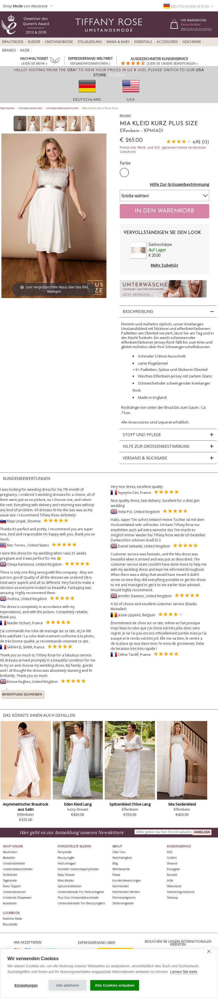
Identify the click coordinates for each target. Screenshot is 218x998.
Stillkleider (10, 875)
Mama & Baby (118, 42)
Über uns (118, 852)
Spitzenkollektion (69, 886)
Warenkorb (174, 886)
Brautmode (12, 42)
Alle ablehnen (67, 985)
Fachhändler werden (126, 892)
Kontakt (172, 875)
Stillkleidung (89, 42)
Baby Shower (66, 875)
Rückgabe (173, 869)
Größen (172, 858)
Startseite (7, 108)
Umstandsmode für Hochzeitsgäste (81, 892)
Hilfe (170, 880)
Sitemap (172, 898)
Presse (116, 875)
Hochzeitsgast (67, 863)
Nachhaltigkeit (122, 858)
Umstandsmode (59, 42)
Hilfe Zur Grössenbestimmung (179, 184)
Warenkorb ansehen (196, 28)
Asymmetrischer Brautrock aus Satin (25, 807)
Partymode (65, 852)
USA (131, 99)
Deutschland (87, 99)
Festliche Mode (12, 919)
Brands (9, 50)
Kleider (34, 42)
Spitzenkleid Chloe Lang (129, 804)
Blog (115, 863)
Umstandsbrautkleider (18, 869)
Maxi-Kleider (66, 880)
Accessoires (167, 42)
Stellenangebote (123, 903)
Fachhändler (120, 886)
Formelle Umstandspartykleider (78, 869)
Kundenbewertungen (126, 880)
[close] (208, 951)
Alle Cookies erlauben (115, 985)
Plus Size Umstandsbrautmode (78, 898)
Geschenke (191, 42)
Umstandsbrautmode (62, 108)
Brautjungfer (66, 858)
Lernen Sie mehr (184, 972)
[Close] (117, 74)
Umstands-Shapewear (17, 898)
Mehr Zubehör (164, 265)
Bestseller (9, 858)
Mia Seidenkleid (182, 804)
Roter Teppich (12, 886)
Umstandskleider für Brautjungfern (81, 903)
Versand (172, 863)
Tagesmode (10, 880)
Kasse (25, 50)
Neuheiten (10, 852)
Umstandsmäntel (14, 892)
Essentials (143, 42)
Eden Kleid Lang (77, 804)
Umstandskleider (14, 863)
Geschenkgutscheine (180, 892)
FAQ (170, 852)
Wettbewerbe (121, 869)
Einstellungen (25, 985)
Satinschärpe (160, 244)
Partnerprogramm (124, 898)
